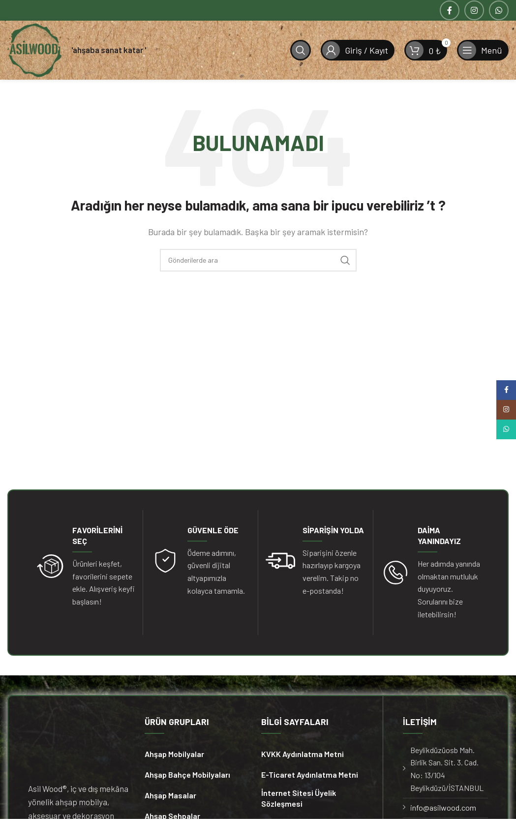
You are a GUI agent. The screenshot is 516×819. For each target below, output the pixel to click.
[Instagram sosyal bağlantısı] (474, 10)
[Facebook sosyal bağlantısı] (449, 10)
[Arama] (300, 50)
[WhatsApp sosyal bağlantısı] (499, 10)
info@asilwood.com (443, 807)
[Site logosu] (34, 49)
